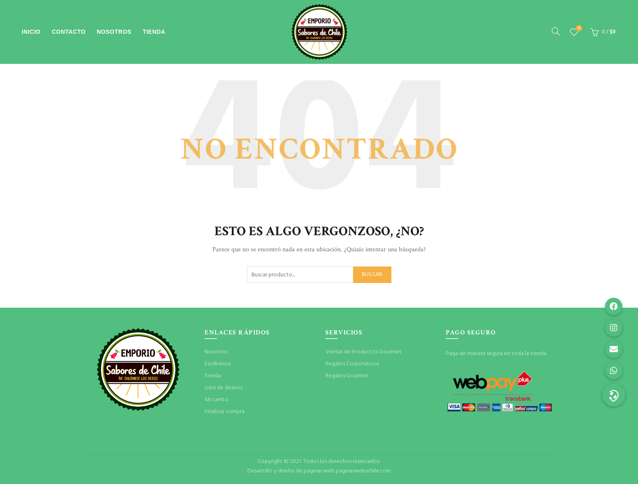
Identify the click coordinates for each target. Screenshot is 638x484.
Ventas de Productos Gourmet (363, 352)
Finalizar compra (225, 411)
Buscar (372, 274)
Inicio (31, 31)
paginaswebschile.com (363, 471)
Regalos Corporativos (352, 364)
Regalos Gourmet (347, 376)
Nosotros (114, 31)
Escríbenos (218, 364)
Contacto (68, 31)
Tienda (154, 31)
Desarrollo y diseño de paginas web (290, 471)
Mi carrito (216, 400)
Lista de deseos (578, 28)
